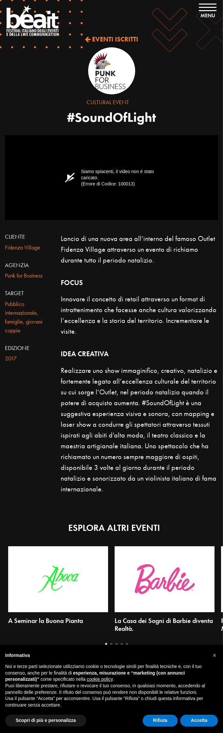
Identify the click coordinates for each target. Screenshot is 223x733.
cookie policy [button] (100, 679)
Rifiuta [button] (160, 720)
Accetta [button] (199, 720)
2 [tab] (111, 644)
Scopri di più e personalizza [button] (46, 720)
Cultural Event (108, 102)
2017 (11, 358)
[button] (214, 655)
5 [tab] (127, 644)
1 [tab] (106, 644)
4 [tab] (122, 644)
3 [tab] (117, 644)
